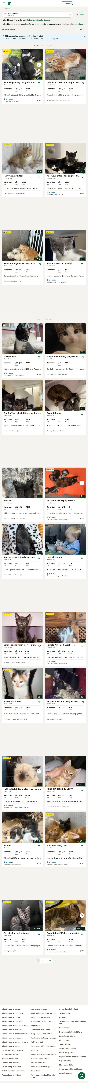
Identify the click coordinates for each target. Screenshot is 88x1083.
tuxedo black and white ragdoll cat (72, 1022)
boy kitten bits (65, 1061)
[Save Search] (81, 1075)
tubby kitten (64, 1044)
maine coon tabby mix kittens (42, 1046)
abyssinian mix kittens (11, 1075)
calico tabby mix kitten (11, 1067)
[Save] (39, 83)
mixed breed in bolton (11, 1009)
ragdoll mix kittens (67, 1036)
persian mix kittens (10, 1058)
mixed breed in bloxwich (12, 1021)
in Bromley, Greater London (38, 20)
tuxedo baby (64, 1013)
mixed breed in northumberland (15, 1034)
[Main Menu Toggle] (4, 3)
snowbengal (64, 1028)
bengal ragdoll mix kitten (41, 1034)
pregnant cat (35, 1026)
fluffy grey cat (36, 1042)
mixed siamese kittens (39, 1058)
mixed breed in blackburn (12, 1013)
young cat (34, 1050)
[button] (22, 64)
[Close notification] (85, 37)
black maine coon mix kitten (42, 1013)
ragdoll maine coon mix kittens (72, 1057)
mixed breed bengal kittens (41, 1021)
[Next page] (55, 861)
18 (50, 861)
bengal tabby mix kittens (12, 1050)
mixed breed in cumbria (12, 1030)
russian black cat (37, 1063)
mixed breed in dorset (11, 1046)
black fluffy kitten (66, 1053)
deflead (62, 1017)
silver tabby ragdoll (67, 1048)
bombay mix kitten (10, 1054)
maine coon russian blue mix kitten (42, 1076)
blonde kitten (64, 1040)
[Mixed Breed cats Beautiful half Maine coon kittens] (65, 816)
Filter (80, 14)
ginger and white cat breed (70, 1069)
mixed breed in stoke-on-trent (15, 1026)
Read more (80, 24)
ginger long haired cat (68, 1009)
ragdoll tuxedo (65, 1073)
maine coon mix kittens (40, 1017)
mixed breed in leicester (12, 1038)
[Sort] (81, 29)
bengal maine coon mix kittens (43, 1054)
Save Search (8, 29)
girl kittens (35, 1071)
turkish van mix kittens (40, 1030)
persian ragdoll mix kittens (70, 1032)
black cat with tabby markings (43, 1038)
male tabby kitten (66, 1065)
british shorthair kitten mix (13, 1071)
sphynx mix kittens (38, 1009)
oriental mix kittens (10, 1063)
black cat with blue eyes (40, 1067)
